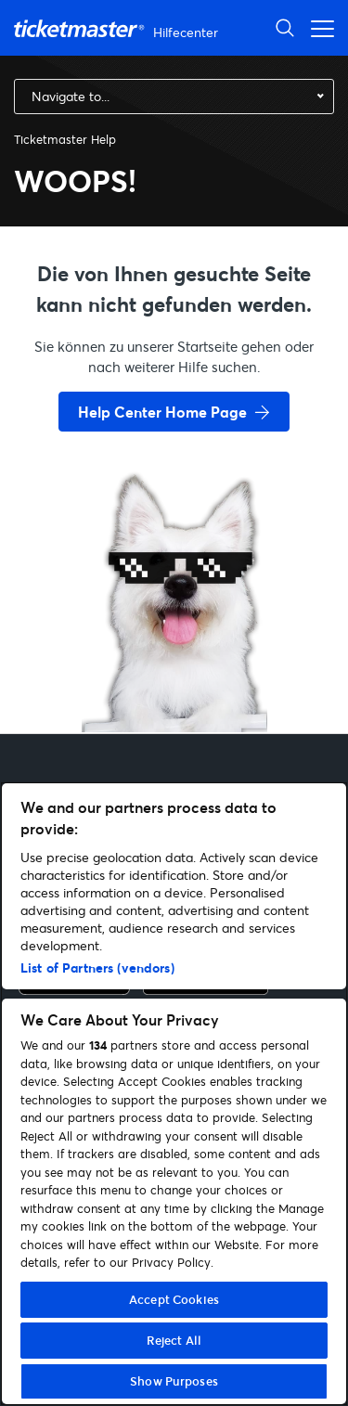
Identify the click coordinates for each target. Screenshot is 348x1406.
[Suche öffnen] (285, 27)
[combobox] (174, 96)
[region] (174, 1093)
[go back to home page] (174, 666)
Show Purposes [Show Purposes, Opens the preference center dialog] (174, 1381)
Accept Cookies (174, 1299)
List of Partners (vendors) (97, 967)
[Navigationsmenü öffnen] (317, 27)
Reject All (174, 1340)
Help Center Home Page (162, 411)
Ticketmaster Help (65, 139)
